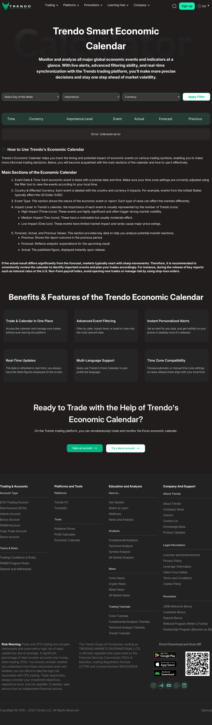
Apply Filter (196, 96)
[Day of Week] (30, 96)
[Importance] (91, 96)
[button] (51, 5)
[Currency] (151, 96)
